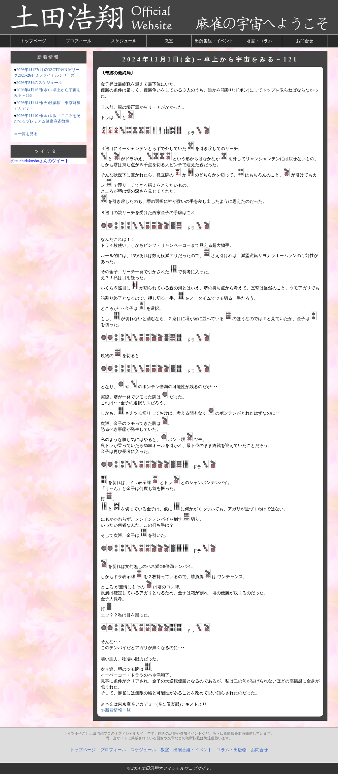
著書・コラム (259, 40)
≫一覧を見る (26, 133)
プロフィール (78, 40)
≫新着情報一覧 (116, 710)
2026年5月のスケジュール (39, 82)
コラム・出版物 (232, 749)
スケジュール (124, 40)
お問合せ (304, 40)
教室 (169, 40)
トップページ (33, 40)
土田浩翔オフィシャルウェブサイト (175, 768)
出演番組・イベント (214, 40)
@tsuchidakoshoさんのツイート (40, 160)
